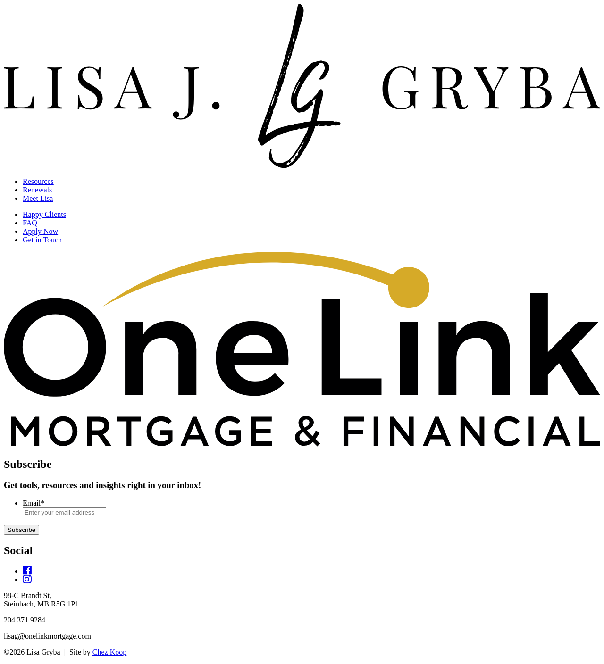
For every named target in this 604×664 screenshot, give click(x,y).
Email (33, 503)
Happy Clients (44, 214)
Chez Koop (109, 652)
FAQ (30, 223)
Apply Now (40, 231)
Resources (38, 181)
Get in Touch (42, 240)
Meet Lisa (38, 198)
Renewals (37, 190)
